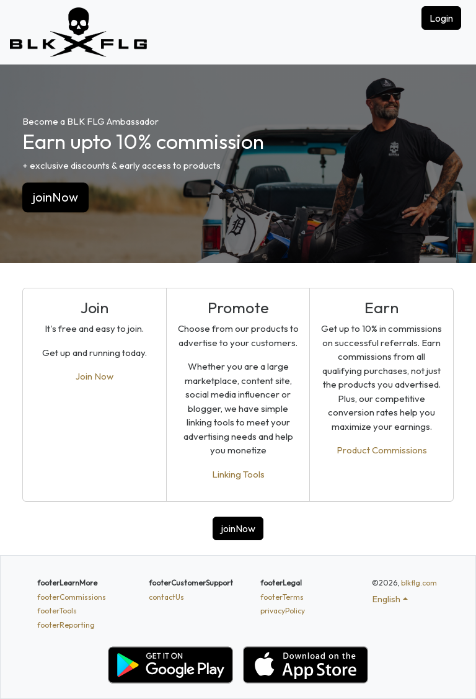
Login (441, 18)
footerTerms (282, 597)
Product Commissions (382, 450)
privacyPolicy (282, 610)
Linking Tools (238, 474)
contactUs (166, 597)
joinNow (55, 197)
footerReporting (66, 625)
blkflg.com (419, 582)
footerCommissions (71, 597)
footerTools (57, 610)
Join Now (94, 376)
